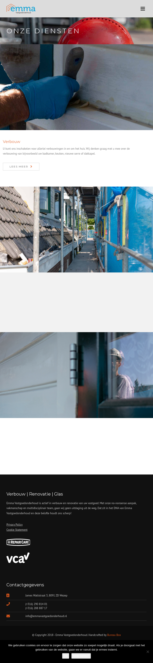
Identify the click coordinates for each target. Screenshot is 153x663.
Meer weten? (81, 655)
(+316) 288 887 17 (36, 608)
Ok (65, 655)
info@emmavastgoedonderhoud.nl (46, 616)
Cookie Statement (17, 530)
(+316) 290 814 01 (36, 604)
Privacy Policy (14, 524)
